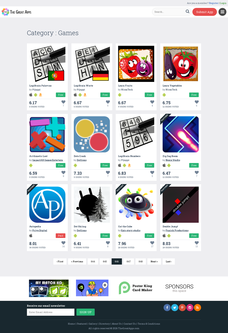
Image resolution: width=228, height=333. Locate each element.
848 (141, 261)
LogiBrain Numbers (129, 156)
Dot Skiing (80, 226)
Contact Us (130, 323)
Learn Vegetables (172, 85)
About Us (117, 323)
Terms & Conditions (149, 323)
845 (105, 261)
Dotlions (81, 160)
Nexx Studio (173, 160)
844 (93, 261)
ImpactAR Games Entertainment (50, 160)
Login (223, 3)
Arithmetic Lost (38, 156)
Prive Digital (39, 230)
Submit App (204, 12)
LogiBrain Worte (83, 85)
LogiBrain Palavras (40, 85)
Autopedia (35, 226)
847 (129, 261)
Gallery (93, 323)
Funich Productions (177, 230)
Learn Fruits (125, 85)
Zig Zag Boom (170, 156)
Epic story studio (130, 230)
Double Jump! (170, 226)
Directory (104, 323)
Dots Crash (80, 156)
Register (213, 3)
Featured (82, 323)
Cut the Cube (125, 226)
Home (71, 323)
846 (117, 261)
